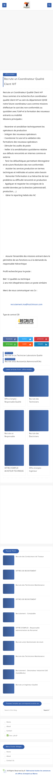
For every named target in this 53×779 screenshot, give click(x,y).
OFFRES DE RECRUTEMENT (26, 571)
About (9, 727)
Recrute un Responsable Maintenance (10, 435)
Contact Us (10, 761)
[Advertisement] (26, 41)
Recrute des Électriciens (34, 435)
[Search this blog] (22, 710)
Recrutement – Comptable (26, 614)
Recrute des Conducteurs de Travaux (30, 557)
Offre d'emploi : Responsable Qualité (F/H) (13, 401)
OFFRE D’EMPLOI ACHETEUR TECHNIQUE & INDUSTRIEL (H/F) (14, 470)
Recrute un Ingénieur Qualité (27, 685)
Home (9, 722)
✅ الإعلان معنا (12, 736)
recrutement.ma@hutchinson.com (26, 304)
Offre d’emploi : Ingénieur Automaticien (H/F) (37, 470)
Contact (9, 731)
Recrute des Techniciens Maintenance (34, 401)
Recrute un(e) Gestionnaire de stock (29, 642)
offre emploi (10, 74)
